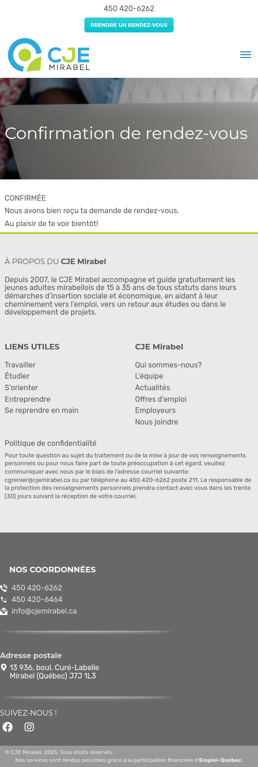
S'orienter (21, 387)
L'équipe (149, 376)
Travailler (20, 365)
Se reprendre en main (41, 410)
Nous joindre (156, 422)
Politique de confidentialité (51, 443)
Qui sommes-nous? (168, 365)
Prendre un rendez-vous (129, 25)
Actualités (152, 387)
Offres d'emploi (161, 399)
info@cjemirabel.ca (44, 611)
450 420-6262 (37, 587)
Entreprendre (28, 399)
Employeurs (155, 410)
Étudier (17, 376)
